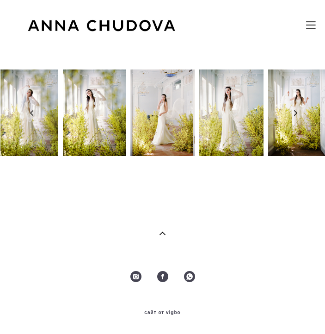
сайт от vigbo (162, 312)
